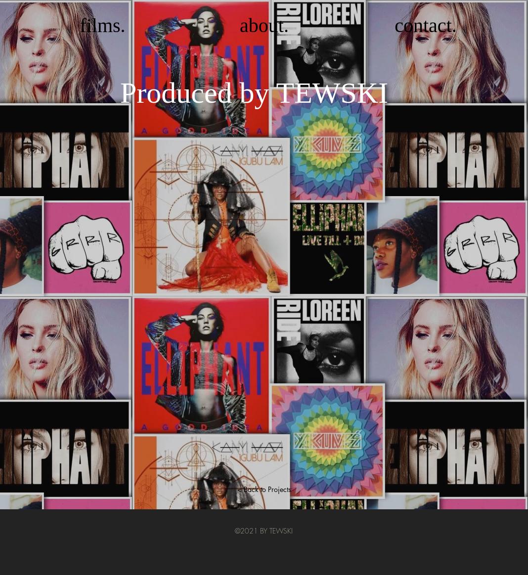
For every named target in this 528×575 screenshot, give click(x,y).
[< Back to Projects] (264, 489)
